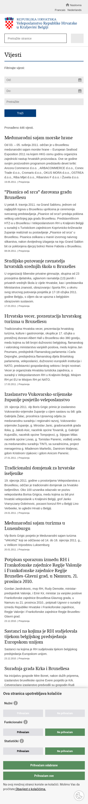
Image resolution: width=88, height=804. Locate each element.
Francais (60, 10)
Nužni (8, 703)
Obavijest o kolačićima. (30, 789)
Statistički (11, 741)
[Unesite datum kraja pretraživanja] (44, 90)
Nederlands (75, 10)
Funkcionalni (13, 722)
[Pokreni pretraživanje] (62, 38)
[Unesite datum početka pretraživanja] (44, 80)
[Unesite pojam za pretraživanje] (34, 38)
